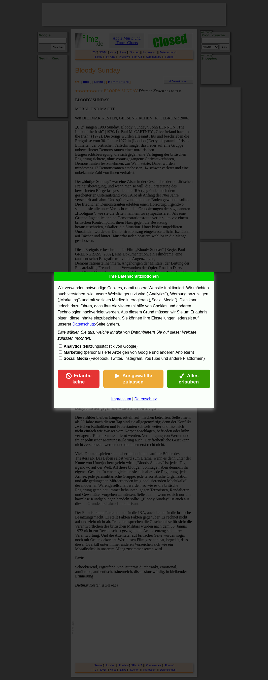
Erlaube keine (78, 378)
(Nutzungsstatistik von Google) (101, 346)
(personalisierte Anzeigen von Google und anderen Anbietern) (129, 352)
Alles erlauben (189, 378)
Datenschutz (84, 324)
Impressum (121, 399)
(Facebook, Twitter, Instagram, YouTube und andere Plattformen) (134, 358)
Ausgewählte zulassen (133, 378)
